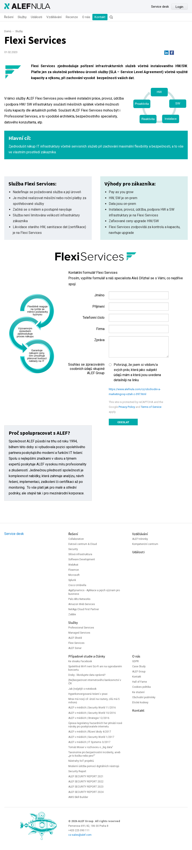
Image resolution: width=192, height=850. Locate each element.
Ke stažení (138, 692)
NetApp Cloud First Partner (83, 609)
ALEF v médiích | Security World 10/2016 (92, 712)
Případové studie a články (86, 656)
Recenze (72, 17)
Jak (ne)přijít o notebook (82, 688)
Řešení (8, 17)
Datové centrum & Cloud (82, 544)
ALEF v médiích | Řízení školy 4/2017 (89, 731)
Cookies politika (141, 686)
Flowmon (73, 569)
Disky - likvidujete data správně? (86, 674)
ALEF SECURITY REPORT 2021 (85, 776)
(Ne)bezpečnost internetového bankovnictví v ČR (94, 682)
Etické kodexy (140, 702)
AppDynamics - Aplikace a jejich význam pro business (94, 592)
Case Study (139, 666)
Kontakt (100, 17)
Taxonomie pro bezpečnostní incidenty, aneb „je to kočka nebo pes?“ (94, 754)
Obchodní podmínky (143, 697)
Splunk (72, 580)
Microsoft (74, 574)
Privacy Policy (127, 406)
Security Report (77, 771)
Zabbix (72, 614)
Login (179, 7)
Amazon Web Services (81, 604)
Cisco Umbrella (77, 585)
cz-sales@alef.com (80, 834)
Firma (100, 329)
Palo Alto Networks (79, 599)
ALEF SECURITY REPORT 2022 (85, 781)
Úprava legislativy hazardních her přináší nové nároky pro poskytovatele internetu (95, 725)
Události (36, 17)
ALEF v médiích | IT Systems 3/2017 (89, 742)
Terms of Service (151, 406)
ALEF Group (138, 671)
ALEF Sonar (75, 648)
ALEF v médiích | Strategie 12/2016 (88, 718)
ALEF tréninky (140, 538)
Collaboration (76, 538)
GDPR (135, 661)
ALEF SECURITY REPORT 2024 (85, 792)
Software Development (81, 559)
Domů (7, 31)
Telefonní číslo (94, 318)
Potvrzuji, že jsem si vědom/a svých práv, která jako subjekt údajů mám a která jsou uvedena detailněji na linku (137, 372)
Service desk (160, 7)
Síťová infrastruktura (80, 554)
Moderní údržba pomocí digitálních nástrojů (93, 766)
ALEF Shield (75, 637)
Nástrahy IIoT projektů (81, 760)
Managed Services (79, 632)
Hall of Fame (139, 681)
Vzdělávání (54, 17)
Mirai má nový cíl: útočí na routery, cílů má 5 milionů (94, 701)
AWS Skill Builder (78, 797)
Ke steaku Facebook (80, 661)
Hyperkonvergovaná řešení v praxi (87, 693)
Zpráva (99, 340)
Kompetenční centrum (145, 544)
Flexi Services (76, 642)
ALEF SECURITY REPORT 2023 (85, 786)
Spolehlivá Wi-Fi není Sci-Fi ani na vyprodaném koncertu (95, 668)
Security (73, 549)
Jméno (99, 295)
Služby (22, 17)
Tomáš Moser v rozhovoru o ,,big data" (90, 747)
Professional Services (81, 627)
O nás (86, 17)
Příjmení (98, 306)
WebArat (73, 564)
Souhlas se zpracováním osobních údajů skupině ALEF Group (86, 368)
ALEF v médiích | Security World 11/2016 (92, 707)
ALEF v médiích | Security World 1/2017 (91, 737)
